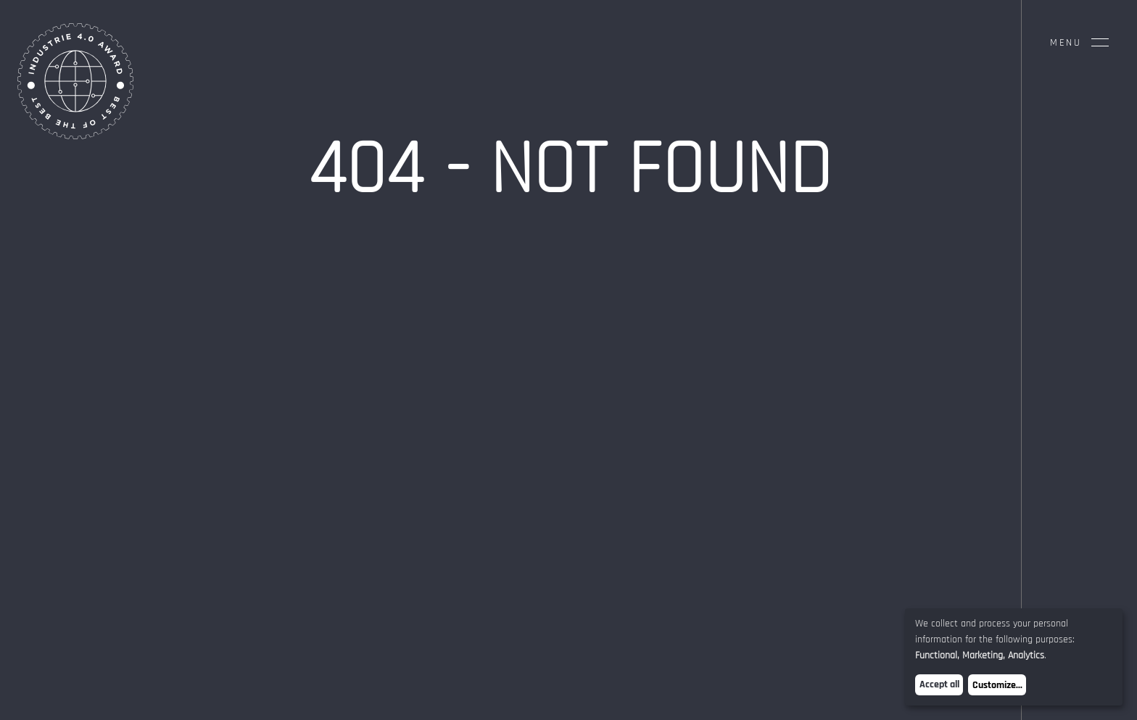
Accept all (939, 684)
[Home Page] (75, 136)
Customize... (997, 685)
